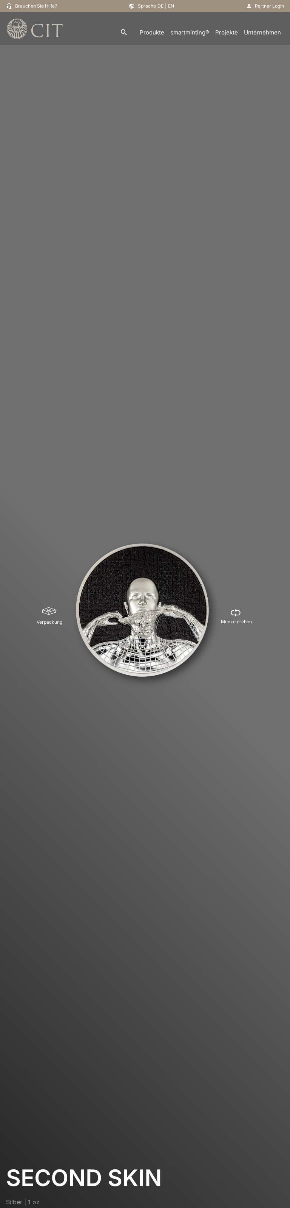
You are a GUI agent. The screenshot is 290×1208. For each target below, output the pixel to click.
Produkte (152, 32)
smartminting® (189, 32)
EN (171, 6)
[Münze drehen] (236, 616)
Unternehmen (262, 32)
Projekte (226, 32)
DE (160, 6)
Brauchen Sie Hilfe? (36, 6)
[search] (124, 33)
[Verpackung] (49, 616)
